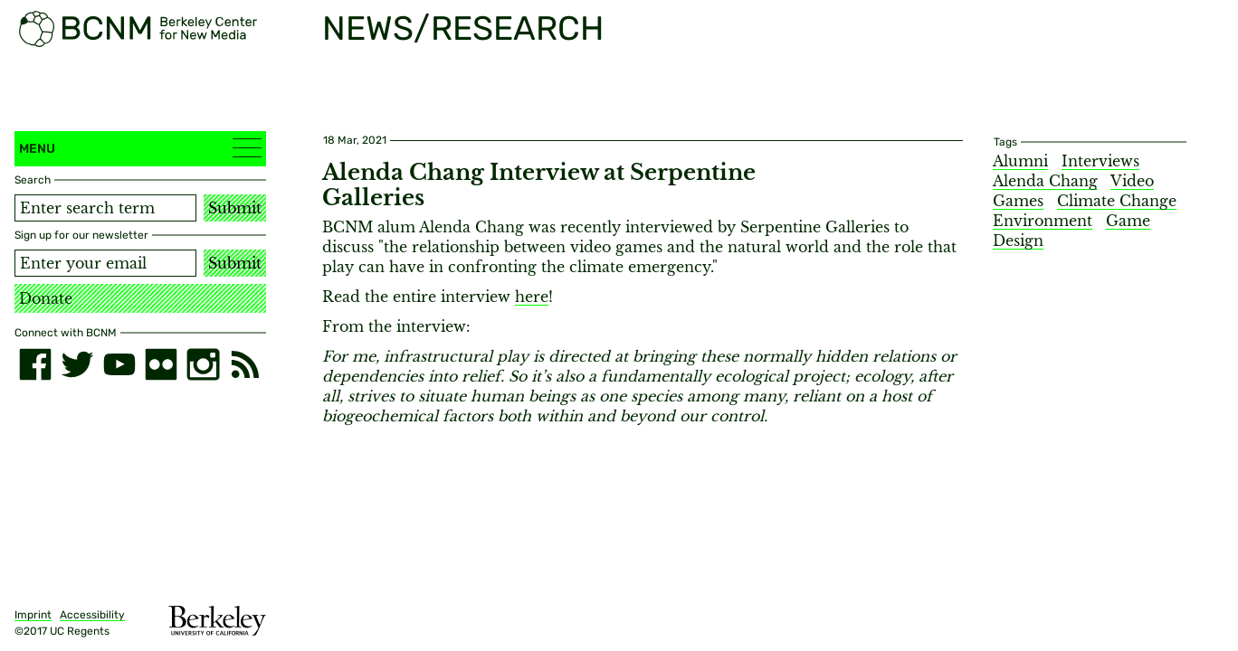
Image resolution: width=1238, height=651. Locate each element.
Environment (1042, 221)
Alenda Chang (1045, 181)
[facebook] (35, 364)
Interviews (1100, 161)
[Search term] (105, 208)
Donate (45, 298)
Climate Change (1116, 201)
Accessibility (92, 615)
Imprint (33, 615)
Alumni (1020, 161)
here (531, 297)
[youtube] (119, 364)
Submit (235, 208)
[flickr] (161, 364)
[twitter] (77, 364)
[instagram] (203, 364)
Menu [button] (140, 147)
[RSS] (245, 364)
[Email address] (105, 263)
